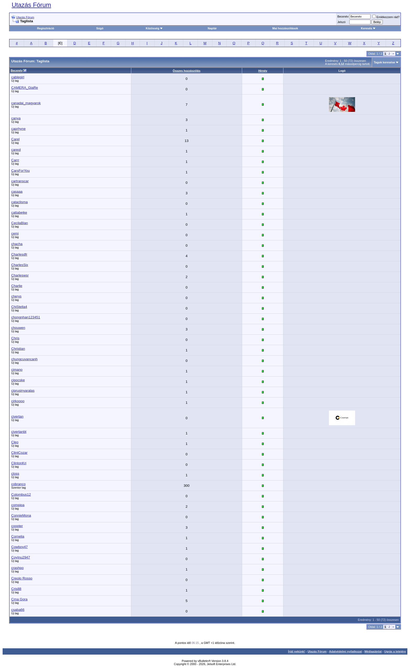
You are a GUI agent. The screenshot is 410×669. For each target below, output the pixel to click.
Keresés (368, 28)
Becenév (343, 16)
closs (15, 474)
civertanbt (18, 432)
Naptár (212, 28)
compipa (17, 505)
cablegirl (17, 77)
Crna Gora (19, 599)
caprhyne (18, 129)
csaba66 (17, 610)
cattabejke (19, 212)
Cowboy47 (19, 547)
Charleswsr (20, 275)
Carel (15, 139)
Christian (18, 349)
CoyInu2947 (20, 557)
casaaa (16, 191)
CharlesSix (19, 265)
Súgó (100, 28)
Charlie (16, 286)
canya (16, 118)
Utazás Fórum (31, 4)
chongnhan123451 (25, 317)
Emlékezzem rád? (386, 17)
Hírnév (262, 70)
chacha (16, 244)
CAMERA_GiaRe (24, 88)
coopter (17, 526)
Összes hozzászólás (187, 70)
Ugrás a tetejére (395, 651)
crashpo (17, 568)
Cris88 (16, 589)
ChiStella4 (19, 307)
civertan (17, 416)
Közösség (154, 28)
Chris (15, 338)
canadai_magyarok (26, 103)
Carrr (15, 160)
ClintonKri (18, 463)
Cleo (14, 442)
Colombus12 (21, 494)
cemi (15, 233)
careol (16, 150)
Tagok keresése (384, 62)
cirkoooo (17, 401)
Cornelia (17, 536)
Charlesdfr (19, 254)
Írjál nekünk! (296, 651)
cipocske (18, 380)
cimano (16, 370)
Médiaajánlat (373, 651)
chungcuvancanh (24, 359)
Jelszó (341, 22)
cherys (16, 296)
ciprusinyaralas (23, 390)
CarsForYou (20, 171)
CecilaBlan (19, 223)
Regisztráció (45, 28)
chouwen (18, 328)
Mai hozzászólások (285, 28)
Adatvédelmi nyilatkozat (345, 651)
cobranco (18, 484)
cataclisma (19, 202)
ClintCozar (19, 453)
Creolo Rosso (21, 578)
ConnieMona (21, 515)
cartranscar (20, 181)
